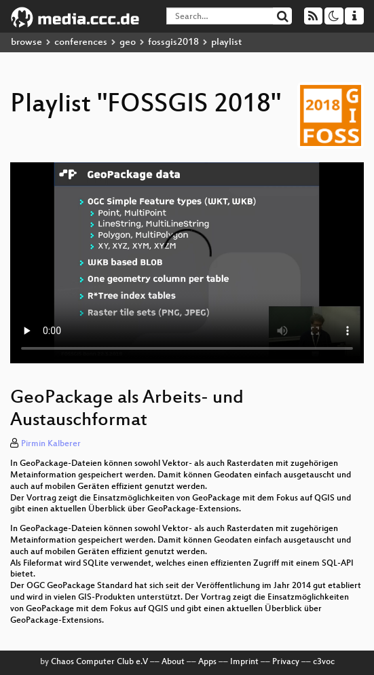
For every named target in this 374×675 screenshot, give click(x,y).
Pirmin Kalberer (51, 444)
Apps (207, 662)
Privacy (285, 662)
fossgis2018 (173, 42)
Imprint (244, 662)
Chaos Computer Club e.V (99, 662)
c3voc (324, 662)
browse (26, 42)
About (173, 662)
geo (127, 42)
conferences (80, 42)
